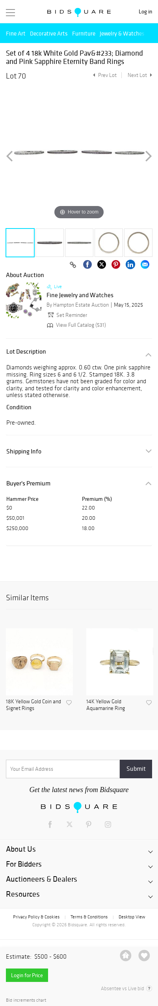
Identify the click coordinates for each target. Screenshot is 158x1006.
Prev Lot (104, 75)
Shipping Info (23, 451)
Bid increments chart (26, 1000)
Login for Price (27, 975)
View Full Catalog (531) (75, 325)
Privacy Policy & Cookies (36, 917)
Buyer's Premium (28, 483)
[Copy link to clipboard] (73, 265)
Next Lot (140, 75)
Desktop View (132, 917)
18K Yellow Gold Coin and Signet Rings (33, 705)
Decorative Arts (49, 33)
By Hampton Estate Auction (77, 305)
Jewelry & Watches (122, 33)
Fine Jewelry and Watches (79, 295)
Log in (145, 12)
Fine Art (16, 33)
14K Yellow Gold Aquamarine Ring (105, 705)
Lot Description (26, 351)
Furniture (83, 33)
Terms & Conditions (89, 917)
